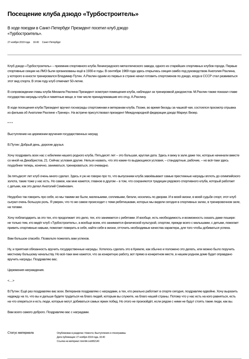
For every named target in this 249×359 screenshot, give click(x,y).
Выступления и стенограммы (110, 332)
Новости (88, 332)
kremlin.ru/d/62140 (89, 341)
